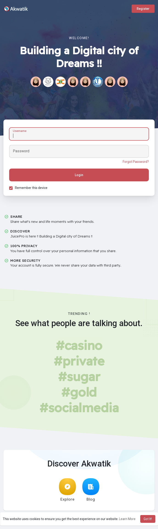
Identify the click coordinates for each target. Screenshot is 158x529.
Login (79, 175)
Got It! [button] (148, 519)
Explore (67, 490)
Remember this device (31, 188)
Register (143, 9)
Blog (90, 490)
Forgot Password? (136, 162)
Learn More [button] (127, 519)
